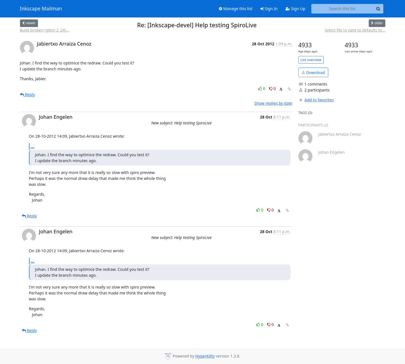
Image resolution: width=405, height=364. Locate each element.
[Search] (378, 9)
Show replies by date (273, 103)
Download (313, 72)
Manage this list (236, 8)
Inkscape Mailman (41, 8)
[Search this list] (342, 9)
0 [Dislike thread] (272, 88)
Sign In (269, 8)
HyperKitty (205, 356)
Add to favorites (316, 99)
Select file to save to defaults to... (355, 30)
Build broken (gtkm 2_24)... (44, 30)
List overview (311, 59)
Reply (27, 94)
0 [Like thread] (262, 88)
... (33, 146)
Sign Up (295, 8)
